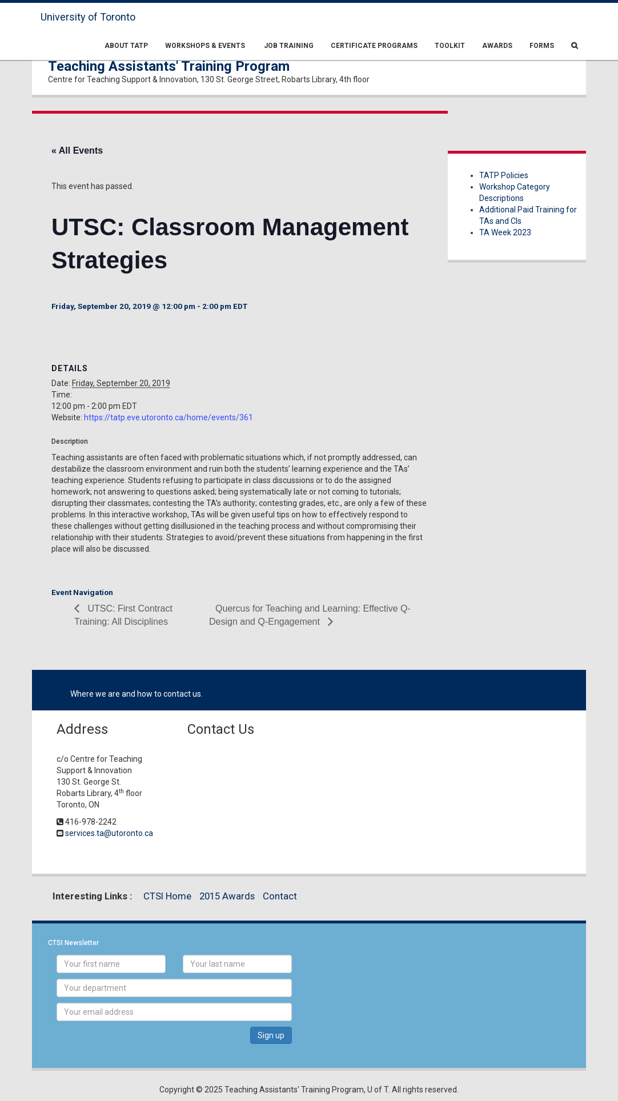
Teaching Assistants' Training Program (169, 66)
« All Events (77, 150)
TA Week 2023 (505, 232)
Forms (541, 46)
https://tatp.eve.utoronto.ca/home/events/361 (168, 417)
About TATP (126, 46)
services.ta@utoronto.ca (109, 833)
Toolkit (450, 46)
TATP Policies (503, 175)
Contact (280, 896)
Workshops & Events (205, 46)
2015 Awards (227, 896)
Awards (497, 46)
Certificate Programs (374, 46)
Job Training (288, 46)
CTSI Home (167, 896)
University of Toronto (88, 17)
